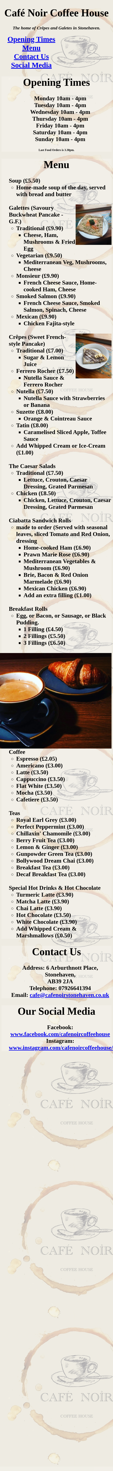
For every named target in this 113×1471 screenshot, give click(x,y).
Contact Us (31, 56)
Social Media (31, 65)
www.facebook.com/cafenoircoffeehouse (60, 1034)
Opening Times (31, 39)
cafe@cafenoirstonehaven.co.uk (69, 995)
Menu (31, 48)
